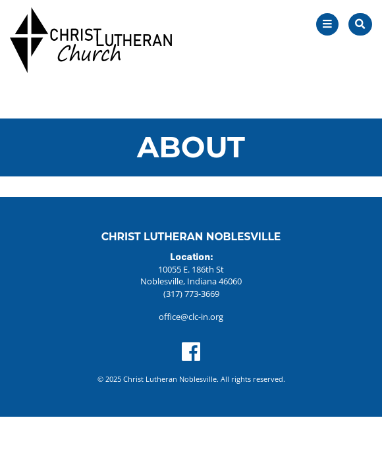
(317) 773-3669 (191, 294)
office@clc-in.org (191, 317)
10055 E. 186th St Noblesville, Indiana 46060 (191, 275)
